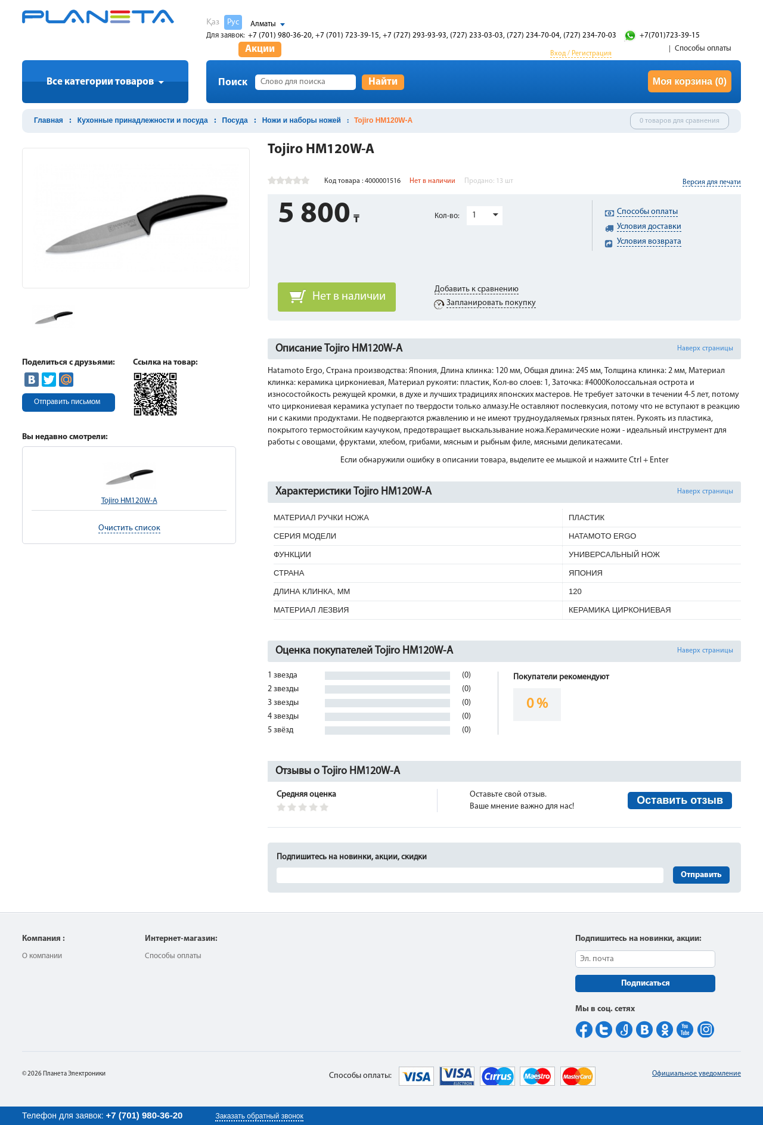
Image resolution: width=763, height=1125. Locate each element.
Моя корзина (690, 81)
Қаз (212, 22)
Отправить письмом (67, 402)
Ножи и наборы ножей (301, 120)
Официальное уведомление (696, 1073)
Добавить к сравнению (477, 289)
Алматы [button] (263, 24)
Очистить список (129, 528)
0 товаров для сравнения (679, 121)
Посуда (235, 120)
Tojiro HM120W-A (129, 501)
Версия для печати (712, 182)
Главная (48, 120)
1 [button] (474, 215)
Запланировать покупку (491, 303)
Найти (383, 82)
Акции (260, 49)
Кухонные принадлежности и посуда (142, 120)
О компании (42, 956)
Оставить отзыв (680, 800)
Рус (233, 22)
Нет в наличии (349, 297)
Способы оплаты (703, 48)
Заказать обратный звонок (259, 1116)
